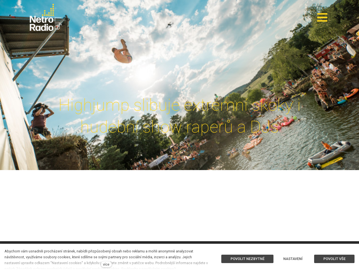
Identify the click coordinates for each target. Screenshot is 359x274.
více (106, 264)
